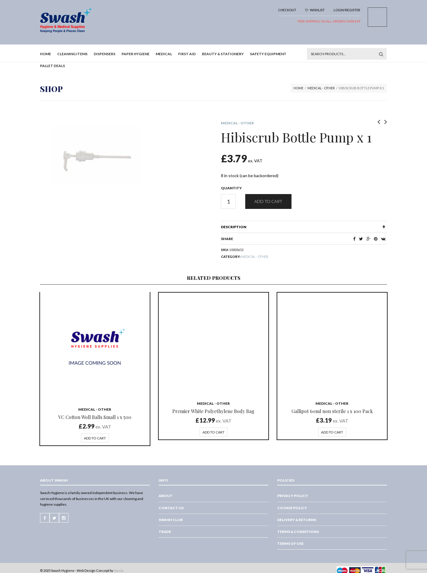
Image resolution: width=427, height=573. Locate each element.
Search (381, 54)
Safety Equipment (268, 54)
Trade (165, 531)
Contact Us (171, 508)
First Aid (187, 54)
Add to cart (268, 201)
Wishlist (315, 10)
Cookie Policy (292, 508)
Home (45, 54)
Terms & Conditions (298, 531)
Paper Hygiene (135, 54)
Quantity (231, 188)
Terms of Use (290, 543)
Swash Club (171, 520)
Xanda (119, 570)
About (166, 495)
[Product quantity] (228, 201)
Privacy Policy (292, 495)
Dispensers (104, 54)
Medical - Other (321, 88)
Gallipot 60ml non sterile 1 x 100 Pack (332, 411)
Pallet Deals (52, 66)
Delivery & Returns (296, 520)
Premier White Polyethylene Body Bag (213, 411)
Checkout (287, 10)
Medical (164, 54)
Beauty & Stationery (223, 54)
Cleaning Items (72, 54)
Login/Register (347, 10)
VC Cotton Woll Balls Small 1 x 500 (94, 417)
